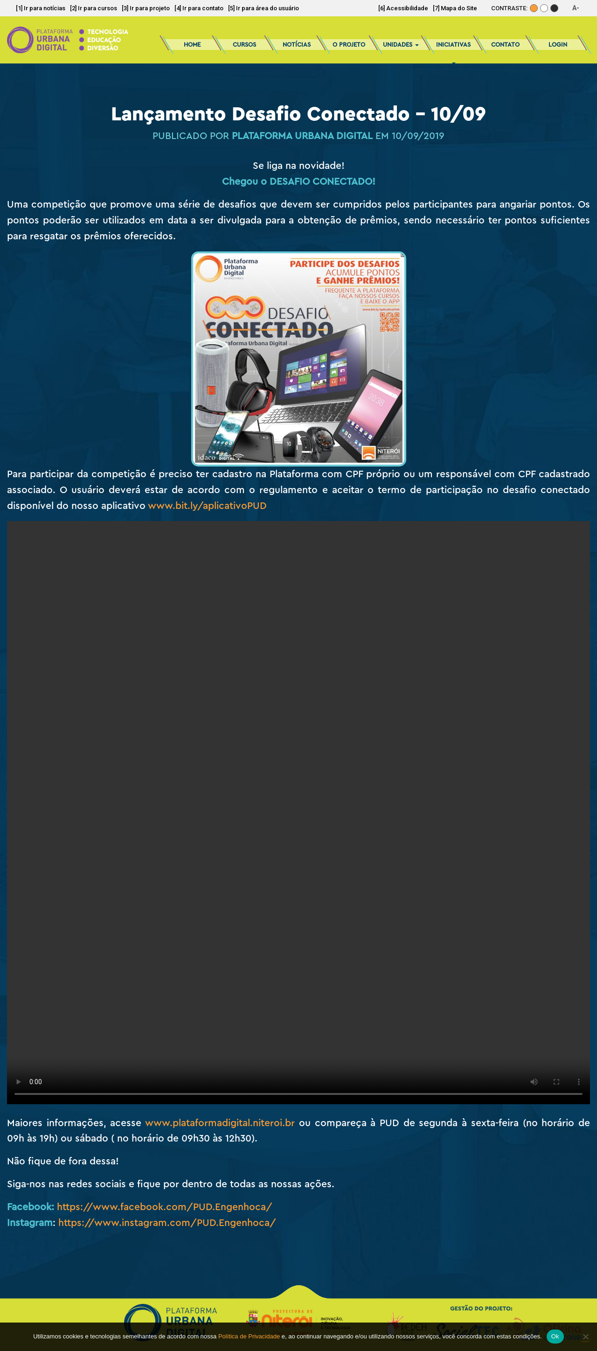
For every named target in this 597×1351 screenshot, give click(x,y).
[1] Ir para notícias (40, 8)
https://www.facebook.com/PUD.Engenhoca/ (164, 1207)
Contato (505, 45)
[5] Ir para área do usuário (263, 8)
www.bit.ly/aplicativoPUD (207, 506)
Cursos (244, 45)
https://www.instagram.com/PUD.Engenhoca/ (167, 1223)
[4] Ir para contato (198, 8)
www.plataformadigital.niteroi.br (220, 1123)
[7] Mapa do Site (455, 8)
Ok (555, 1336)
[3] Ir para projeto (146, 8)
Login (557, 45)
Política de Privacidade (249, 1336)
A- (575, 8)
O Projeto (349, 45)
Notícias (297, 45)
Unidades (401, 45)
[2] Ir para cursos (93, 8)
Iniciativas (453, 48)
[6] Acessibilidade (403, 8)
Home (192, 45)
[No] (585, 1336)
